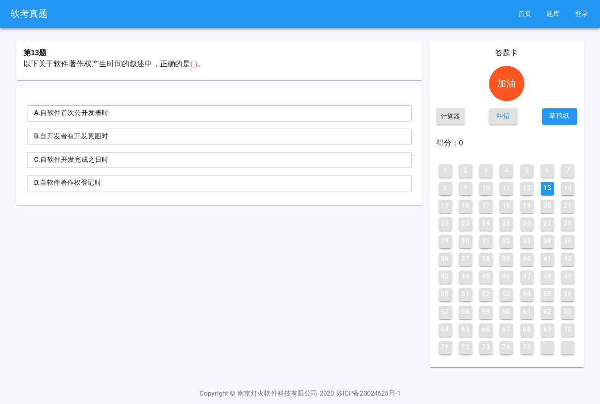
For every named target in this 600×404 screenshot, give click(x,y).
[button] (503, 116)
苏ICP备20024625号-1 (368, 393)
